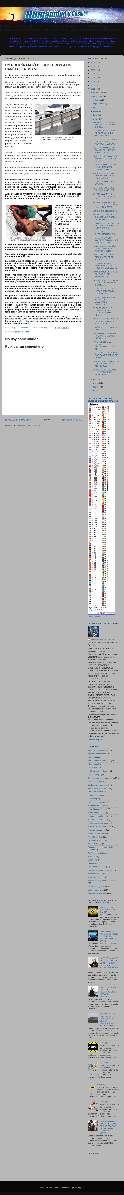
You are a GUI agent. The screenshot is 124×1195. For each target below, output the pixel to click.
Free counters (94, 617)
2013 (93, 85)
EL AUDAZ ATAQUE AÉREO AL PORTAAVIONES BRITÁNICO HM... (105, 133)
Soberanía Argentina (97, 867)
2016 (93, 74)
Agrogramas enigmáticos (98, 750)
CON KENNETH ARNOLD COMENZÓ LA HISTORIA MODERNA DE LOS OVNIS (109, 936)
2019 (93, 62)
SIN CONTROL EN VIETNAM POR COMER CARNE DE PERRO (106, 355)
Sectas (91, 863)
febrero (96, 387)
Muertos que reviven (97, 830)
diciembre (97, 92)
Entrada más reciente (18, 419)
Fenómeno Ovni (95, 795)
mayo (96, 119)
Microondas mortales (97, 819)
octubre (96, 100)
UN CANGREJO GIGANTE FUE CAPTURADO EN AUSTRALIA (104, 335)
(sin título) (104, 1043)
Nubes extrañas (95, 844)
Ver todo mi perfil (95, 740)
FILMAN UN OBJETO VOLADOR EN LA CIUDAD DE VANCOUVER (106, 240)
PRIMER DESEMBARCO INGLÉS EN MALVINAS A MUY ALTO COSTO (105, 204)
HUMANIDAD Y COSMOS (102, 639)
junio (95, 115)
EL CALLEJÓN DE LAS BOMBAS (103, 183)
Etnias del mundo (95, 792)
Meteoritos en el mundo (98, 816)
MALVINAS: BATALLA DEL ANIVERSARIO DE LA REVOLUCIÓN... (104, 175)
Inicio (46, 419)
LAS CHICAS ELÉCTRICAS (105, 211)
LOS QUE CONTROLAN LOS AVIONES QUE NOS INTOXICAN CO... (106, 225)
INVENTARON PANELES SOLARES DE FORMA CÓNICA (104, 124)
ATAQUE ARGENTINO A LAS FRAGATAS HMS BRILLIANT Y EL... (105, 274)
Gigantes (92, 799)
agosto (96, 108)
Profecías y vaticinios (97, 853)
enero (96, 391)
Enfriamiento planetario (98, 788)
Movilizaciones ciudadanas (99, 826)
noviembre (98, 96)
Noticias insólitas (21, 332)
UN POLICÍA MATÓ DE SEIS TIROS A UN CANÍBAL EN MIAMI (105, 158)
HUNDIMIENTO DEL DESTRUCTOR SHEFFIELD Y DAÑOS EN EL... (105, 345)
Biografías (92, 764)
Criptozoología (94, 774)
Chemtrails (92, 768)
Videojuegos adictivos (97, 893)
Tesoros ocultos (95, 874)
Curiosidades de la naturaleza (101, 778)
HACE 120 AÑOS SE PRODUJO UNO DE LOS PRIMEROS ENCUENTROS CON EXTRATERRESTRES (109, 964)
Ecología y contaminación (99, 785)
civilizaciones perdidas (97, 771)
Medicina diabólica (96, 813)
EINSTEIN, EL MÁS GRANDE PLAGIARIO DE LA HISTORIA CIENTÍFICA (108, 992)
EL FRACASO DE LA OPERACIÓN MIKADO (104, 233)
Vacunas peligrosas (96, 886)
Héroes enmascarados (98, 802)
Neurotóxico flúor (95, 837)
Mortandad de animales (98, 823)
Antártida (92, 757)
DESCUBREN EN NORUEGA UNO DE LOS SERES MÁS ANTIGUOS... (106, 363)
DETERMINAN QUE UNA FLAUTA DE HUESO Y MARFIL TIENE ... (104, 150)
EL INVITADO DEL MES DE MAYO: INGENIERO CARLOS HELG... (105, 167)
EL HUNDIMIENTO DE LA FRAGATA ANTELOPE (104, 189)
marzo (96, 383)
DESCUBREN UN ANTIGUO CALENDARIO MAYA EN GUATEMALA (105, 282)
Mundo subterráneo (96, 833)
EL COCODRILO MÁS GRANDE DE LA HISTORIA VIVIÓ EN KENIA (103, 311)
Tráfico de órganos (96, 877)
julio (95, 111)
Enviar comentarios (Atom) (29, 425)
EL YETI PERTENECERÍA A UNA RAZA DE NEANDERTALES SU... (105, 141)
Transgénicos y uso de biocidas (101, 881)
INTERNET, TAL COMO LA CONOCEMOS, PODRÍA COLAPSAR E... (105, 217)
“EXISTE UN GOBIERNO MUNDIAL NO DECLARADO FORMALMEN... (104, 300)
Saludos (91, 856)
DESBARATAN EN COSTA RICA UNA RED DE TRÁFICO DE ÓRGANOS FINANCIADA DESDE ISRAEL (109, 1127)
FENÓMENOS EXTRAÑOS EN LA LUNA (105, 328)
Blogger (81, 1188)
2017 (93, 70)
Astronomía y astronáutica (99, 761)
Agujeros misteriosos (97, 754)
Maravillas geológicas (97, 809)
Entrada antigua (71, 419)
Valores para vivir (95, 890)
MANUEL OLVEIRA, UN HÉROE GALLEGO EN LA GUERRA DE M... (105, 291)
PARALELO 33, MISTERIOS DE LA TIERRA (108, 909)
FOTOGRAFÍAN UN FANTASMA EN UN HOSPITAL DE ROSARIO (105, 265)
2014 (93, 81)
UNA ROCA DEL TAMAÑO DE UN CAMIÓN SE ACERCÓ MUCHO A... (104, 248)
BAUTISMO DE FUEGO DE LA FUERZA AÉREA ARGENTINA (105, 372)
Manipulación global (96, 806)
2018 (93, 66)
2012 (93, 89)
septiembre (98, 104)
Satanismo (92, 860)
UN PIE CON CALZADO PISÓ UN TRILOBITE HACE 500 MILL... (103, 257)
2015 (93, 77)
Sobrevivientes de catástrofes (100, 870)
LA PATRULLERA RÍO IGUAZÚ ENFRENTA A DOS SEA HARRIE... (104, 196)
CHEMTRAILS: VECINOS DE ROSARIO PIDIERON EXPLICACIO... (106, 321)
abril (95, 379)
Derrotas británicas (96, 781)
